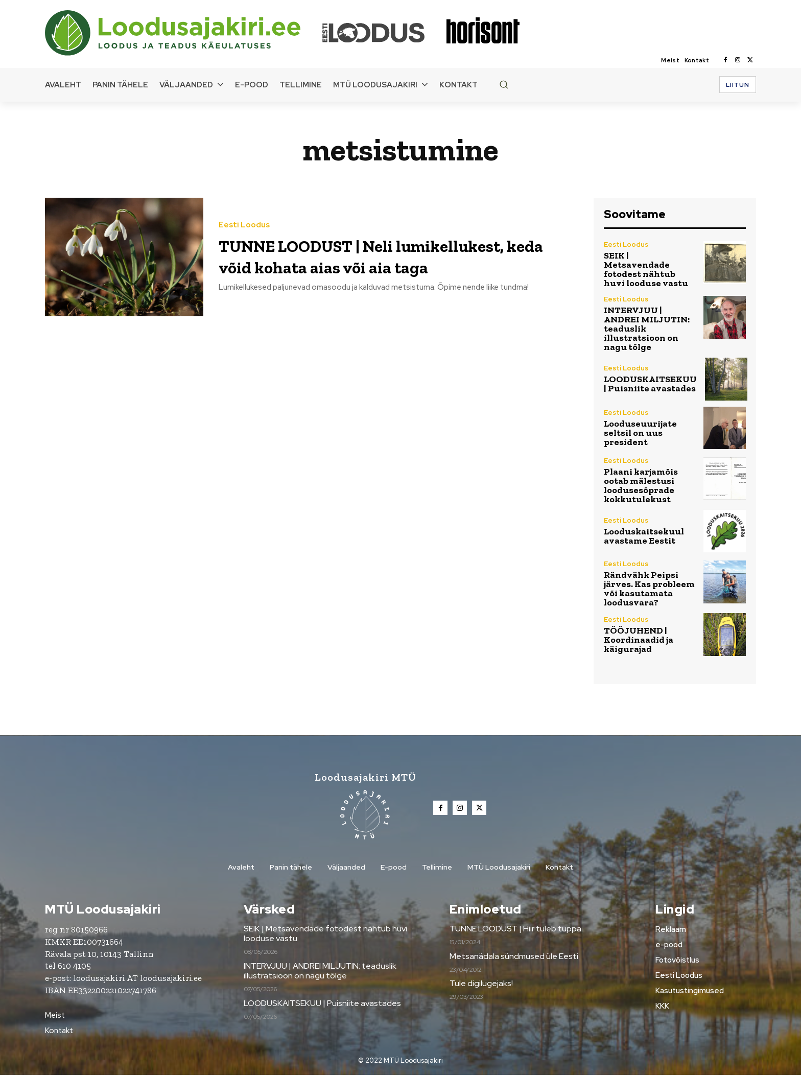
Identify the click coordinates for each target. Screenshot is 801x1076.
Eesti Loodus (244, 214)
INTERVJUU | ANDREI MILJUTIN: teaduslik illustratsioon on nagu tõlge (320, 972)
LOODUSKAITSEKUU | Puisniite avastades (650, 383)
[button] (503, 84)
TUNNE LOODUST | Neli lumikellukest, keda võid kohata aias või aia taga (390, 255)
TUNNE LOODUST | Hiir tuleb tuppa (515, 929)
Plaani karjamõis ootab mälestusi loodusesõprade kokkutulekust (641, 485)
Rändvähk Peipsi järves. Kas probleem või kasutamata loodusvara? (649, 588)
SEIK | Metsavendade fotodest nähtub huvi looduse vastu (646, 269)
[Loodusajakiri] (183, 33)
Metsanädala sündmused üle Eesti (514, 957)
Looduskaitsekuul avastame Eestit (644, 536)
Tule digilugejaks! (481, 984)
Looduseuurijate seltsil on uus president (640, 433)
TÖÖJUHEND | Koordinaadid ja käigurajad (638, 639)
